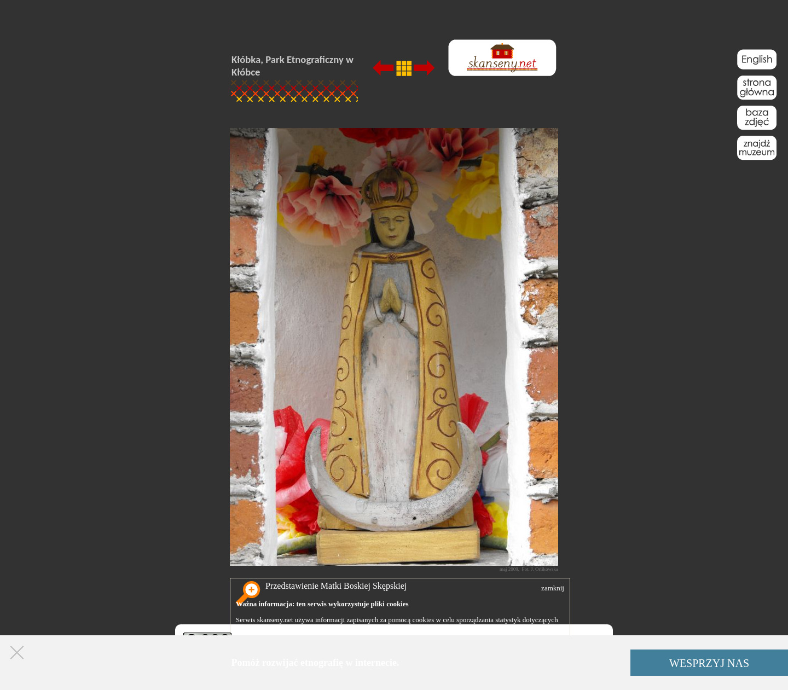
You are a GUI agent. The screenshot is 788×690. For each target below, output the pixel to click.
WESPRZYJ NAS (709, 663)
